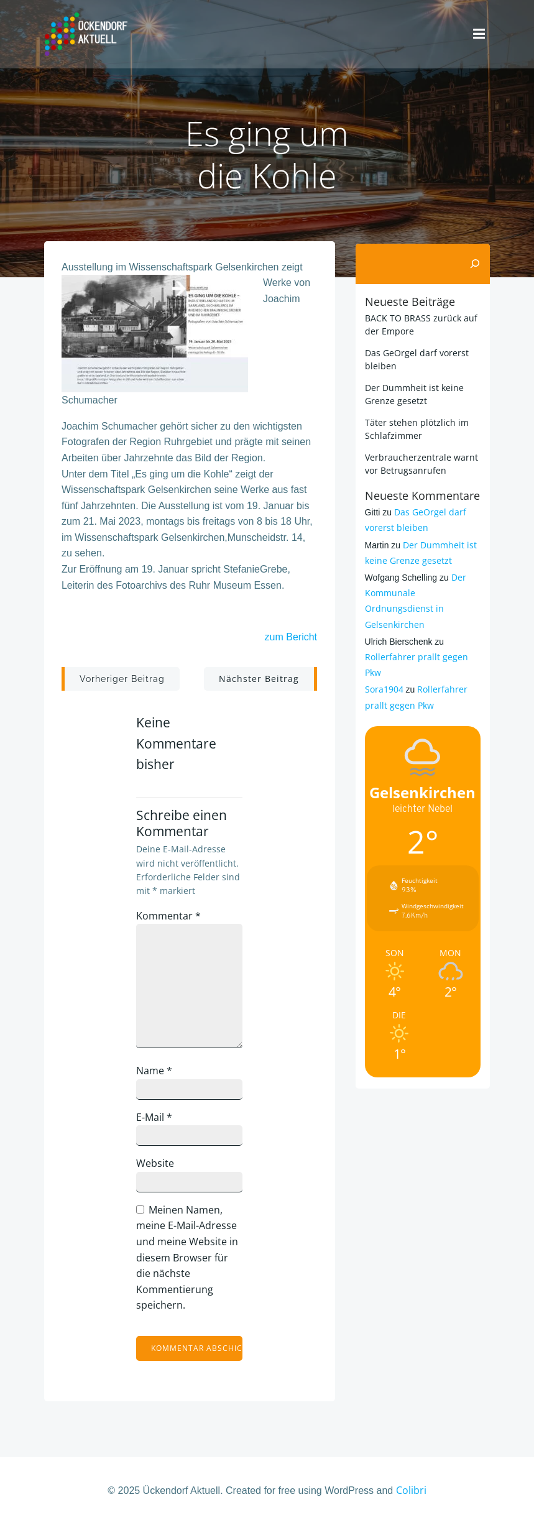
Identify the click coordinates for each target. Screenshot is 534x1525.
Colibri (411, 1491)
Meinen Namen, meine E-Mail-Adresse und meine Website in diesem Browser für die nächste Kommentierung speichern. (189, 1258)
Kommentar (170, 916)
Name (156, 1071)
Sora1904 (383, 687)
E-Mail (156, 1118)
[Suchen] (476, 261)
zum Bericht (290, 637)
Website (157, 1164)
